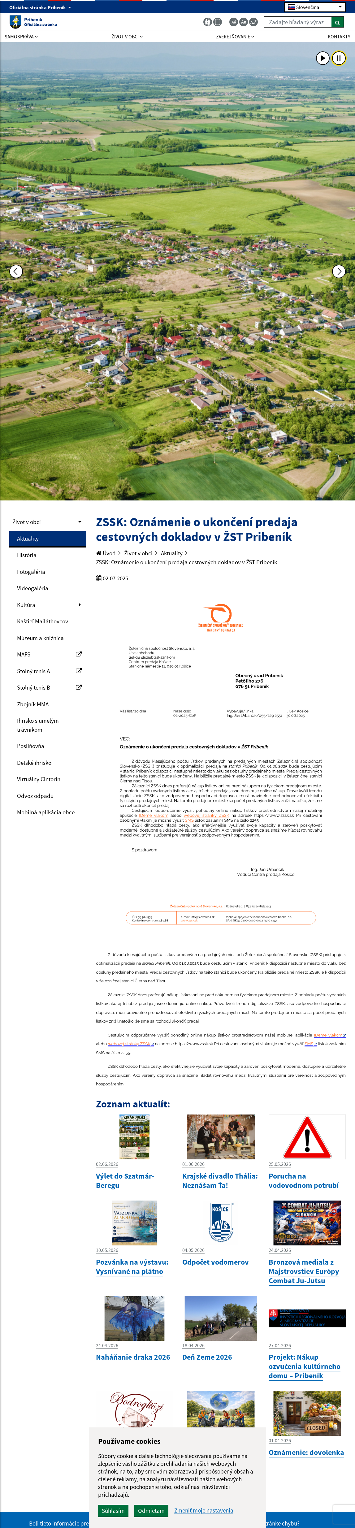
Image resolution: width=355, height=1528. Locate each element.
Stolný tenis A (49, 671)
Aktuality (28, 538)
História (27, 555)
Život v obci (26, 522)
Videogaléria (32, 588)
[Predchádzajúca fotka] (16, 271)
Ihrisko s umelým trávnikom (38, 725)
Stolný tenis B (49, 687)
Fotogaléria (31, 571)
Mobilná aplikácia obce (46, 812)
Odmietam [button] (151, 1510)
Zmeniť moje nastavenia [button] (203, 1510)
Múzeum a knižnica (40, 638)
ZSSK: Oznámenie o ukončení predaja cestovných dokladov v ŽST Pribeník (186, 562)
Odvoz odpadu (35, 795)
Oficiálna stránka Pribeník (40, 7)
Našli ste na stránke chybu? (266, 1523)
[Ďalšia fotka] (339, 271)
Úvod (106, 553)
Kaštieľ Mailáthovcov (42, 621)
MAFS (49, 654)
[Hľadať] (337, 22)
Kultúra (26, 604)
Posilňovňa (30, 746)
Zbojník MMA (33, 704)
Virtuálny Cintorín (38, 779)
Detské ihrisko (34, 762)
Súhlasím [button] (113, 1510)
